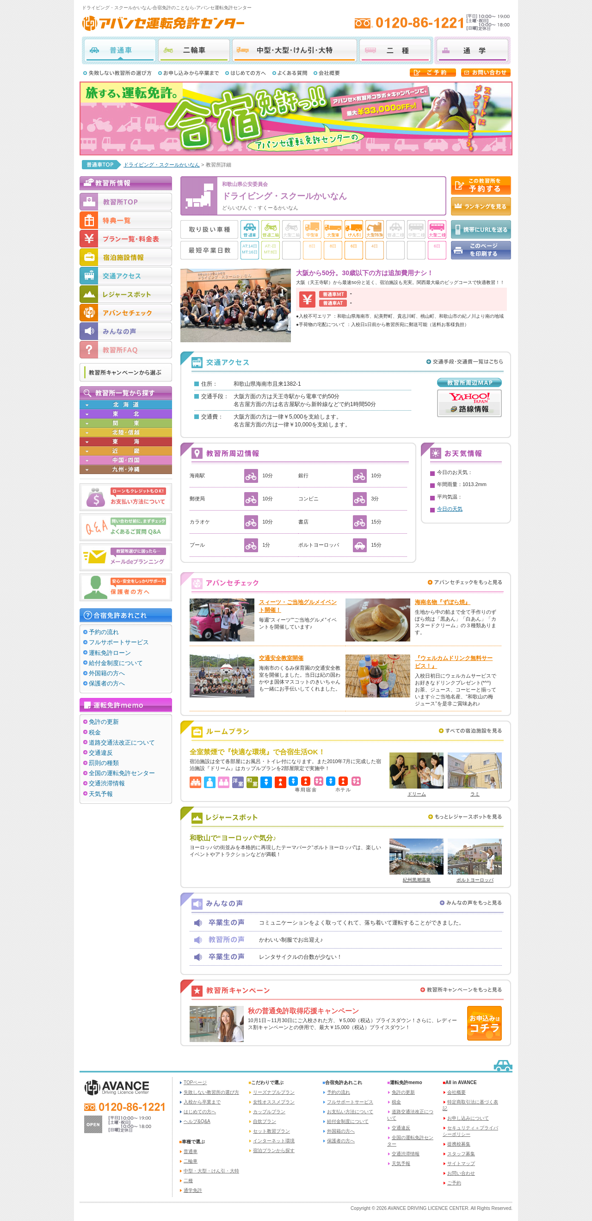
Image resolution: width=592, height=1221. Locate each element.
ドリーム (416, 793)
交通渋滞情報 (107, 783)
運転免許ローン (110, 652)
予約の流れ (104, 632)
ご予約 (454, 1182)
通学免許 (193, 1190)
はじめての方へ (200, 1111)
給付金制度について (116, 663)
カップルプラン (269, 1111)
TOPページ (195, 1082)
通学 (472, 50)
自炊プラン (264, 1121)
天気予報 (101, 793)
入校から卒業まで (202, 1101)
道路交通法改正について (122, 742)
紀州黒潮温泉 (417, 879)
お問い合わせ (461, 1173)
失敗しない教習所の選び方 (211, 1092)
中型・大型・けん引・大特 (294, 50)
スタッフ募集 (461, 1153)
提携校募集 (458, 1144)
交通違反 (101, 752)
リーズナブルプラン (274, 1092)
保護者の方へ (107, 683)
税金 (95, 732)
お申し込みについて (468, 1118)
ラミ (475, 793)
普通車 (120, 50)
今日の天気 (449, 509)
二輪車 (194, 50)
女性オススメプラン (274, 1101)
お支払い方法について (350, 1111)
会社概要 (456, 1092)
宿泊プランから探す (274, 1150)
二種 (395, 50)
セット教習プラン (271, 1131)
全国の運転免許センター (122, 773)
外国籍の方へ (107, 673)
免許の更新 (104, 721)
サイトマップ (461, 1163)
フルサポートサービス (119, 642)
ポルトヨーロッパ (474, 879)
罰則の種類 (104, 762)
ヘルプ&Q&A (197, 1121)
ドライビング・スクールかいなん (161, 164)
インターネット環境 (274, 1140)
